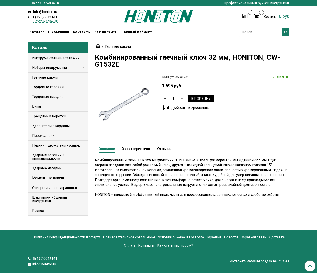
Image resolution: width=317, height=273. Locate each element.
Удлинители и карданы (51, 126)
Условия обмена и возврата (181, 237)
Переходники (43, 136)
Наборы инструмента (49, 68)
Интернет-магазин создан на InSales (259, 261)
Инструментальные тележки (55, 58)
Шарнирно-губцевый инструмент (49, 199)
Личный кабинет (137, 32)
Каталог (36, 32)
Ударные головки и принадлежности (48, 157)
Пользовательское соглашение (129, 237)
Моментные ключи (48, 178)
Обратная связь (253, 237)
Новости (231, 237)
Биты (36, 106)
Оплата (129, 245)
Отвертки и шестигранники (54, 188)
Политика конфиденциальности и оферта (66, 237)
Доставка (277, 237)
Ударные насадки (46, 168)
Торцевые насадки (47, 97)
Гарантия (214, 237)
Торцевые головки (48, 87)
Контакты (82, 32)
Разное (38, 211)
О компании (58, 32)
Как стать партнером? (175, 245)
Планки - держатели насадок (56, 145)
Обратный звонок (45, 21)
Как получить (106, 32)
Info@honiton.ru (44, 12)
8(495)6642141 (44, 17)
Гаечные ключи (118, 46)
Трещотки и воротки (49, 116)
